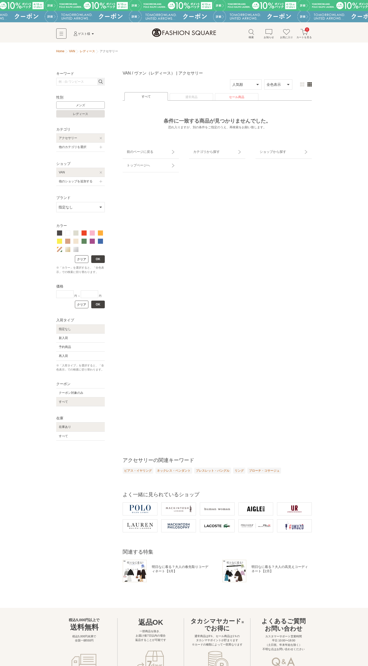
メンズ (80, 107)
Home (60, 53)
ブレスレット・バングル (212, 472)
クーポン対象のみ (71, 394)
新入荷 (63, 340)
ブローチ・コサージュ (264, 472)
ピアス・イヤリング (138, 472)
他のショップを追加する (76, 183)
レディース (80, 116)
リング (239, 472)
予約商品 (65, 349)
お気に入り (286, 35)
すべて (146, 98)
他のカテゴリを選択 (72, 149)
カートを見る (304, 35)
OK (98, 261)
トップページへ (134, 160)
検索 (251, 35)
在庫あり (65, 429)
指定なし (65, 331)
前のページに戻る (136, 151)
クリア (81, 261)
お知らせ (269, 35)
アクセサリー (68, 140)
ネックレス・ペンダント (174, 472)
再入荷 (63, 358)
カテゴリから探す (202, 151)
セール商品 (236, 99)
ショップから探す (269, 151)
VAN (62, 174)
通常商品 (191, 99)
